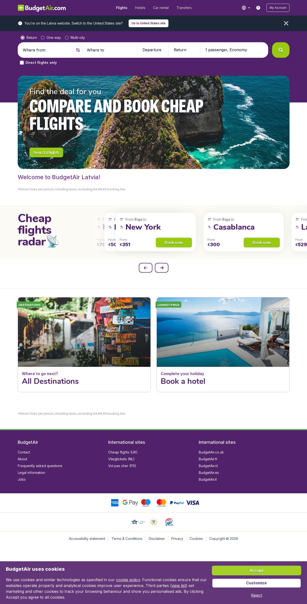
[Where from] (46, 50)
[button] (278, 8)
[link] (258, 7)
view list (179, 585)
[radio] (29, 37)
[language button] (245, 7)
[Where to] (110, 50)
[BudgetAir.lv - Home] (42, 8)
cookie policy (128, 579)
